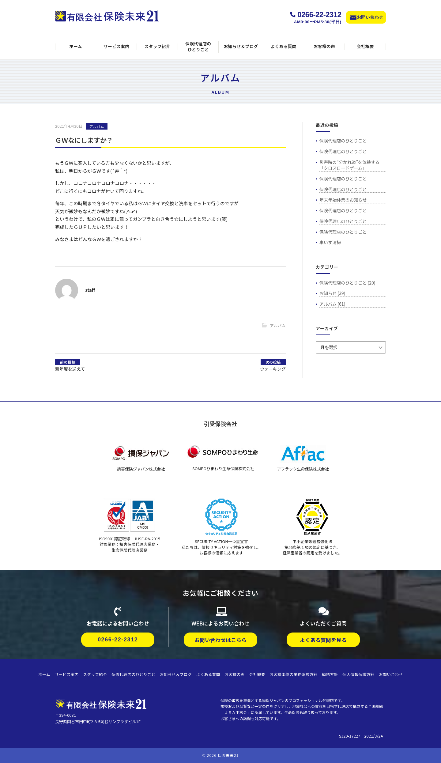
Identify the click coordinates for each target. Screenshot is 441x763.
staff (90, 290)
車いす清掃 (330, 242)
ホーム (75, 46)
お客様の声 (324, 46)
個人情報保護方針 (358, 674)
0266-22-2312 (319, 14)
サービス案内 (116, 46)
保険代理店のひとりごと (198, 47)
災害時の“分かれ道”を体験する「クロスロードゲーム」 (349, 165)
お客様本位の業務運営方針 (293, 674)
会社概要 (365, 46)
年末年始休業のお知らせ (343, 200)
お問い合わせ (370, 17)
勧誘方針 (330, 674)
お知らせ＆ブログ (241, 46)
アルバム (96, 126)
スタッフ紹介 (157, 46)
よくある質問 (283, 46)
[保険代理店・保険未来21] (101, 702)
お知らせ (328, 293)
